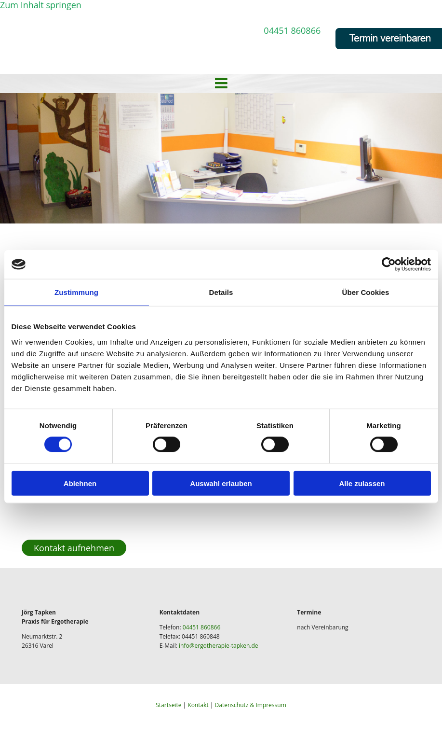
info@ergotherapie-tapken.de (218, 645)
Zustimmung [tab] (76, 292)
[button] (74, 548)
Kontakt (198, 705)
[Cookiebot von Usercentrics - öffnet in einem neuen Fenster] (389, 264)
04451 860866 (292, 30)
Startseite (168, 705)
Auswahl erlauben (221, 483)
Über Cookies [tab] (365, 292)
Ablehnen (80, 483)
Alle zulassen (362, 483)
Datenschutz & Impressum (250, 705)
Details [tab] (221, 292)
